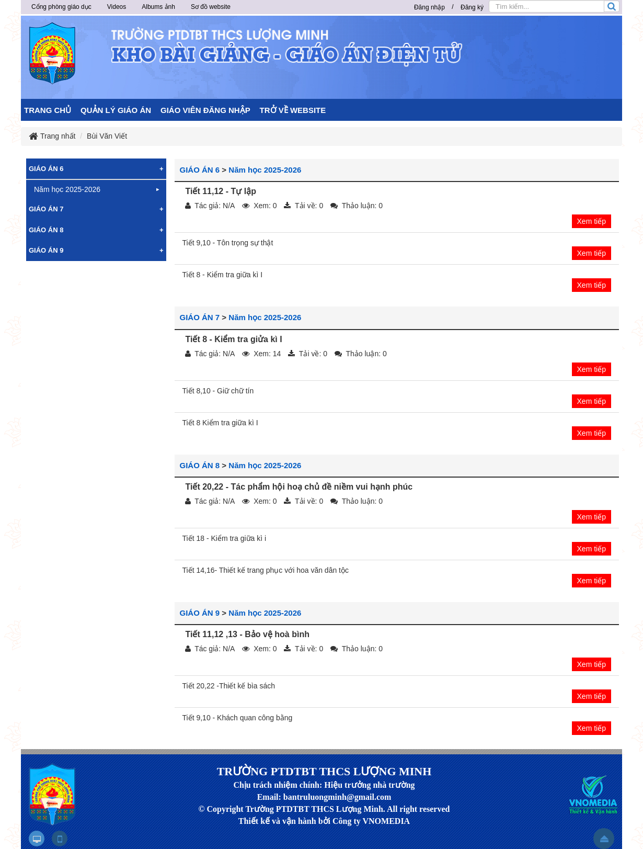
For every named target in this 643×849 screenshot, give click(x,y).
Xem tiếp (591, 221)
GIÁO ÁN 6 (200, 169)
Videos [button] (116, 6)
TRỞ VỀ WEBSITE (293, 110)
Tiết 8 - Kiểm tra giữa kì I (222, 274)
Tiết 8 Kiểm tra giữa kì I (220, 422)
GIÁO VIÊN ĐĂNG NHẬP (205, 110)
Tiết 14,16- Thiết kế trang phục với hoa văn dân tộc (265, 570)
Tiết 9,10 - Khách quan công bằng (237, 718)
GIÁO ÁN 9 (200, 612)
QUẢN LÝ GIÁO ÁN (116, 110)
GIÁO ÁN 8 (200, 465)
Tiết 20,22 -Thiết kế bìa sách (228, 686)
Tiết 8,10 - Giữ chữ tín (218, 391)
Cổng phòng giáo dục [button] (61, 6)
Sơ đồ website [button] (211, 6)
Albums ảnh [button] (158, 6)
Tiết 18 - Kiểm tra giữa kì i (224, 538)
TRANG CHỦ (47, 110)
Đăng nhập (429, 7)
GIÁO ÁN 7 (200, 317)
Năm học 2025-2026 (264, 169)
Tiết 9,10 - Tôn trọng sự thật (227, 243)
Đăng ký (472, 7)
